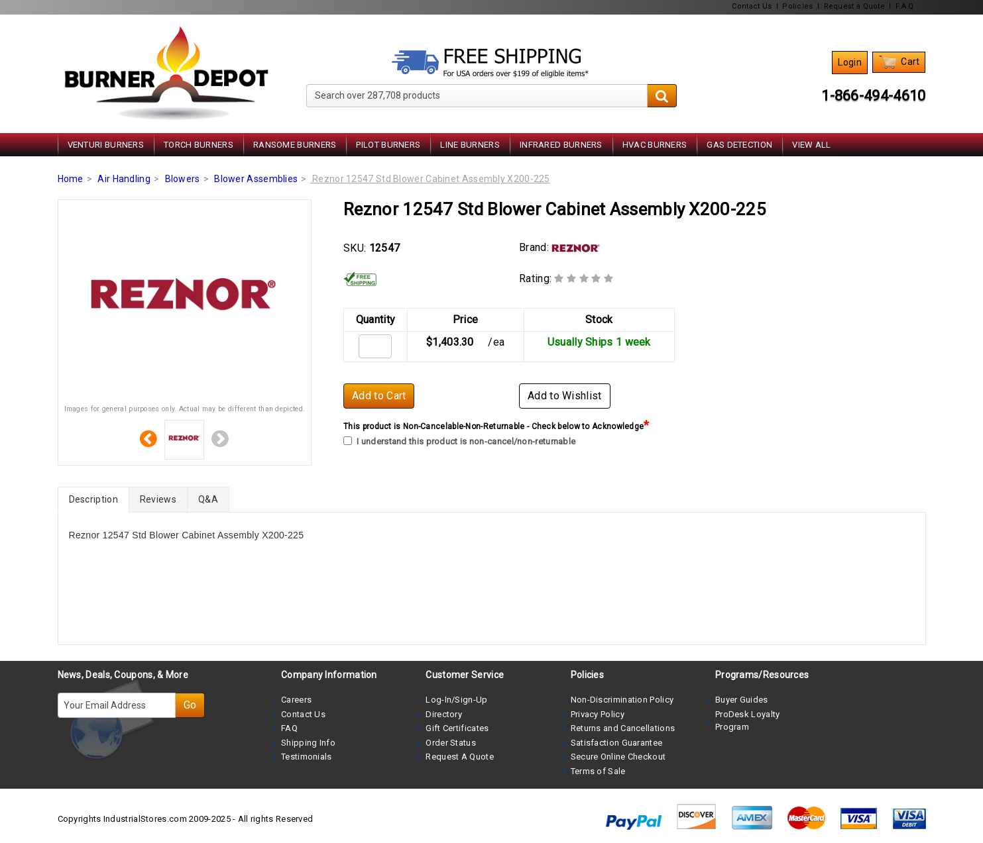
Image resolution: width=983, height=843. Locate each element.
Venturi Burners (106, 145)
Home (71, 179)
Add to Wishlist (565, 395)
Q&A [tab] (208, 499)
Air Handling (123, 179)
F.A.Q (905, 6)
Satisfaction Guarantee (617, 743)
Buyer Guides (741, 700)
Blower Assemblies (256, 179)
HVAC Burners (654, 145)
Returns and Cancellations (623, 728)
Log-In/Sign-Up (456, 700)
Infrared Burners (561, 145)
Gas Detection (739, 145)
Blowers (182, 179)
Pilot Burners (388, 145)
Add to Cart (379, 395)
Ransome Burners (295, 145)
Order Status (451, 743)
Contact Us (752, 6)
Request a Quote (855, 6)
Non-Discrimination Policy (622, 700)
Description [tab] (93, 499)
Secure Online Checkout (618, 757)
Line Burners (470, 145)
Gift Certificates (457, 728)
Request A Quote (460, 757)
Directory (444, 714)
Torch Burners (198, 145)
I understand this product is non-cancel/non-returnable (459, 441)
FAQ (289, 728)
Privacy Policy (597, 714)
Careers (296, 700)
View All (811, 145)
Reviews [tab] (158, 499)
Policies (797, 6)
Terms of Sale (598, 771)
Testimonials (306, 757)
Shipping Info (308, 743)
